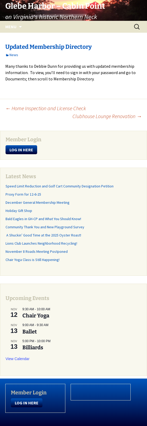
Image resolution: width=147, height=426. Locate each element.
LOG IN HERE (21, 149)
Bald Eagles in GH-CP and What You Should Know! (43, 218)
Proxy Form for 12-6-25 (23, 194)
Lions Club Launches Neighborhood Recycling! (41, 243)
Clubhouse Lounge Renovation (107, 116)
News (13, 54)
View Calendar (18, 359)
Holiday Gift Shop (19, 210)
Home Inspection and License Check (45, 108)
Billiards (32, 347)
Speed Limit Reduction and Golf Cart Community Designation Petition (60, 186)
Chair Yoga (35, 315)
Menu (11, 26)
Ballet (29, 331)
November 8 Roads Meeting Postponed (37, 251)
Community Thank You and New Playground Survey (45, 227)
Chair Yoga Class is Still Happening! (33, 259)
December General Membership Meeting (38, 202)
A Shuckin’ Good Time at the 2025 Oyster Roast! (43, 235)
